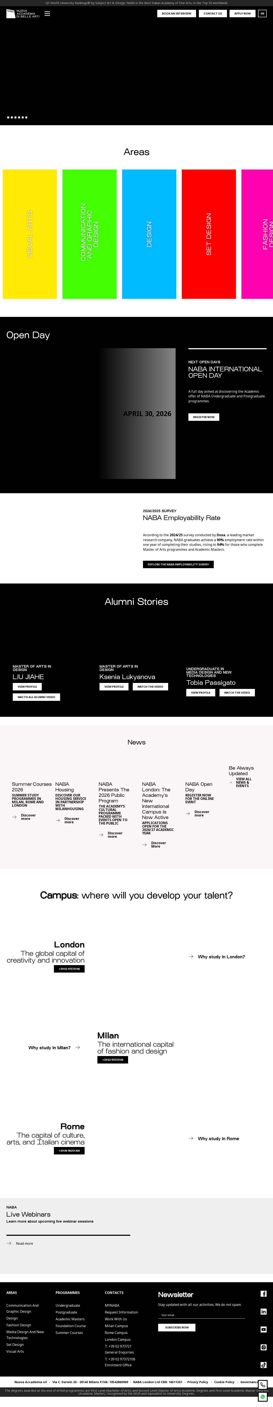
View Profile (27, 686)
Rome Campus (116, 1332)
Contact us (213, 13)
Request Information (121, 1312)
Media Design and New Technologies (25, 1334)
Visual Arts (15, 1351)
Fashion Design (18, 1325)
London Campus (118, 1339)
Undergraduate (68, 1305)
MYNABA (112, 1305)
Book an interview (176, 13)
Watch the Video (150, 686)
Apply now (242, 13)
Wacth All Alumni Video (36, 697)
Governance (249, 1382)
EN (262, 13)
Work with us (116, 1319)
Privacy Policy (197, 1382)
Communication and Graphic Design (22, 1308)
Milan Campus (116, 1326)
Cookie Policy (224, 1382)
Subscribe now (177, 1327)
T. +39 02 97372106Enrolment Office (120, 1362)
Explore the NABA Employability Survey (178, 564)
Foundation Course (71, 1326)
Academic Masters (70, 1319)
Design (12, 1318)
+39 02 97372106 (69, 969)
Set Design (15, 1344)
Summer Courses (69, 1332)
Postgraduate (66, 1312)
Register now (203, 417)
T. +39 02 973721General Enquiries (119, 1349)
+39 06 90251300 (69, 1151)
